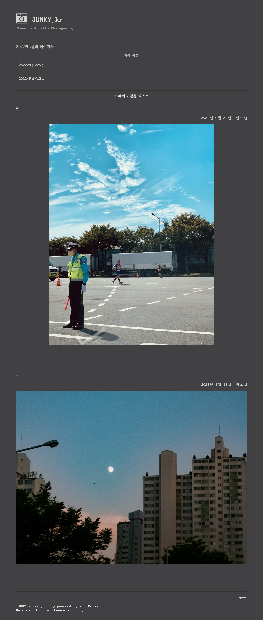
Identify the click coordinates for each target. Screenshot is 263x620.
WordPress (89, 606)
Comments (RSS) (67, 610)
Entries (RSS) (29, 610)
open (242, 597)
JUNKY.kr (39, 19)
